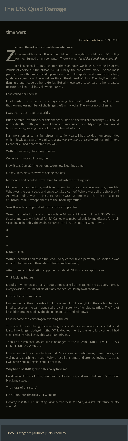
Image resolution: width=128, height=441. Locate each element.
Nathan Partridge (91, 40)
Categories (24, 433)
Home (11, 433)
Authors (38, 433)
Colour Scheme (56, 433)
